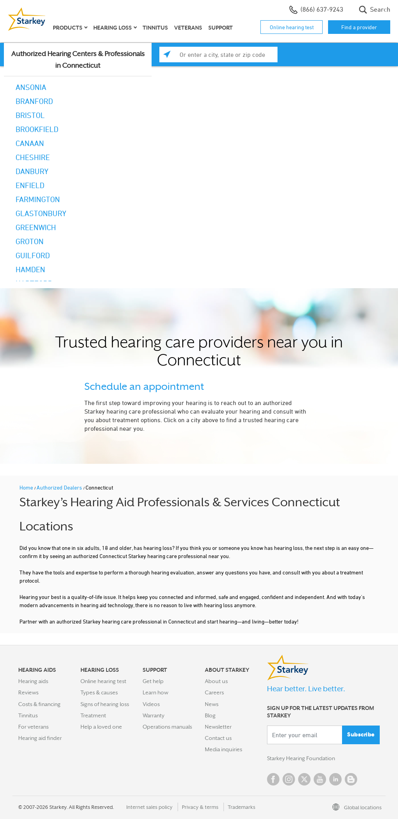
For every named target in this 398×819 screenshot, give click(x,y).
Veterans (188, 28)
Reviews (28, 692)
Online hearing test (292, 27)
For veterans (33, 727)
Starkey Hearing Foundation (301, 758)
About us (216, 681)
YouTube (320, 779)
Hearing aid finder (40, 738)
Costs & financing (39, 704)
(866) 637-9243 (316, 9)
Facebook (273, 779)
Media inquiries (223, 749)
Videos (151, 704)
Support (220, 28)
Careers (214, 692)
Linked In (335, 779)
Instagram (289, 779)
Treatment (93, 715)
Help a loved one (101, 727)
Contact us (218, 738)
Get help (153, 681)
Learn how (155, 692)
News (211, 704)
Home (26, 487)
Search (374, 9)
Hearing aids (33, 681)
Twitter (304, 779)
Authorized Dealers (60, 487)
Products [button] (67, 28)
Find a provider (359, 27)
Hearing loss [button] (112, 28)
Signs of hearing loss (104, 704)
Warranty (153, 715)
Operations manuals (167, 727)
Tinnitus (155, 28)
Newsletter (218, 727)
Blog (210, 715)
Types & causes (99, 692)
